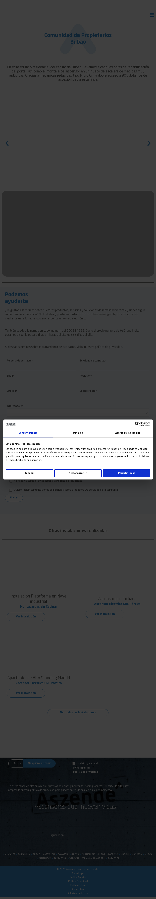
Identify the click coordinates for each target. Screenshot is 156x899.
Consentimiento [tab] (28, 433)
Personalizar (78, 473)
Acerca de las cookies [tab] (127, 433)
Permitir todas (126, 473)
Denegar (29, 473)
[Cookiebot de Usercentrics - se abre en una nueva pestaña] (135, 424)
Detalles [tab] (78, 433)
